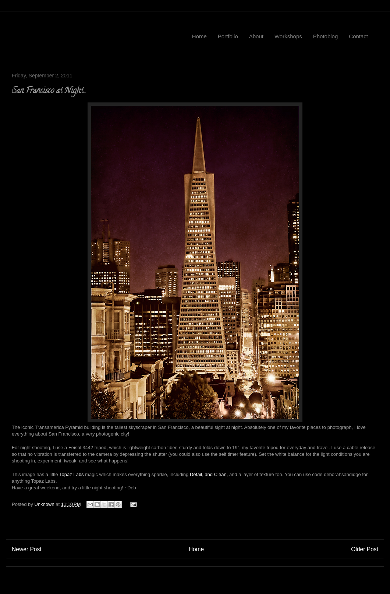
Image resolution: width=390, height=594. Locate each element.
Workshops (288, 36)
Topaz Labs (71, 474)
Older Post (364, 549)
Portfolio (228, 36)
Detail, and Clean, (209, 474)
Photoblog (325, 36)
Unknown (45, 504)
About (256, 36)
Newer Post (27, 549)
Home (199, 36)
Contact (358, 36)
